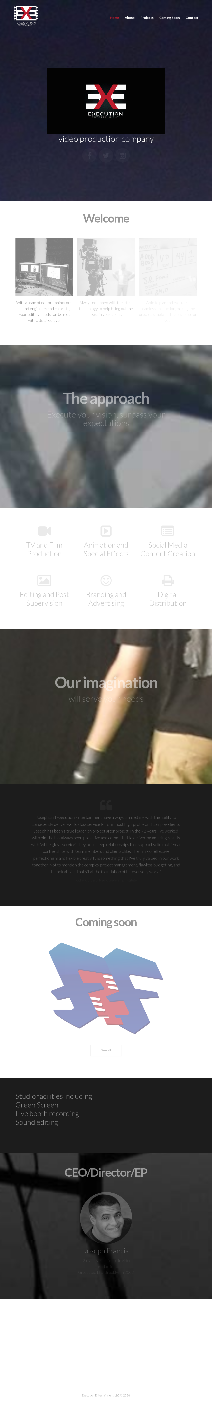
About (130, 17)
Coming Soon (169, 17)
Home (114, 17)
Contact (192, 17)
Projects (147, 17)
